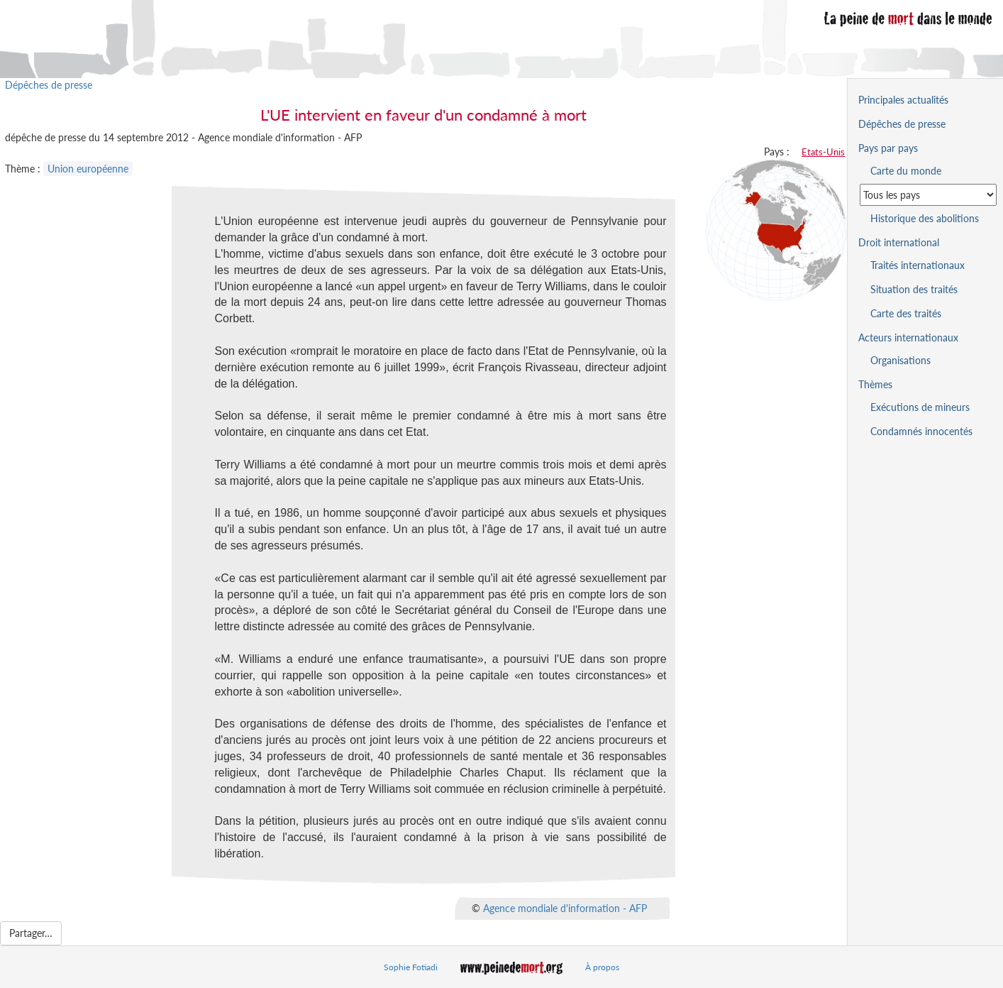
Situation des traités (914, 289)
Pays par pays (888, 148)
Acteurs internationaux (908, 337)
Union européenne (88, 169)
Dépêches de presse (48, 85)
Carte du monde (905, 171)
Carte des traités (905, 313)
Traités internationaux (917, 265)
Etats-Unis (823, 152)
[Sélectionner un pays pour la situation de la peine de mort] (928, 195)
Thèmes (875, 384)
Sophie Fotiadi (411, 967)
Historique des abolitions (924, 218)
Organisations (900, 360)
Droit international (898, 242)
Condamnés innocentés (921, 431)
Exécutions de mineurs (920, 407)
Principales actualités (903, 100)
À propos (602, 967)
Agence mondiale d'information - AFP (565, 907)
